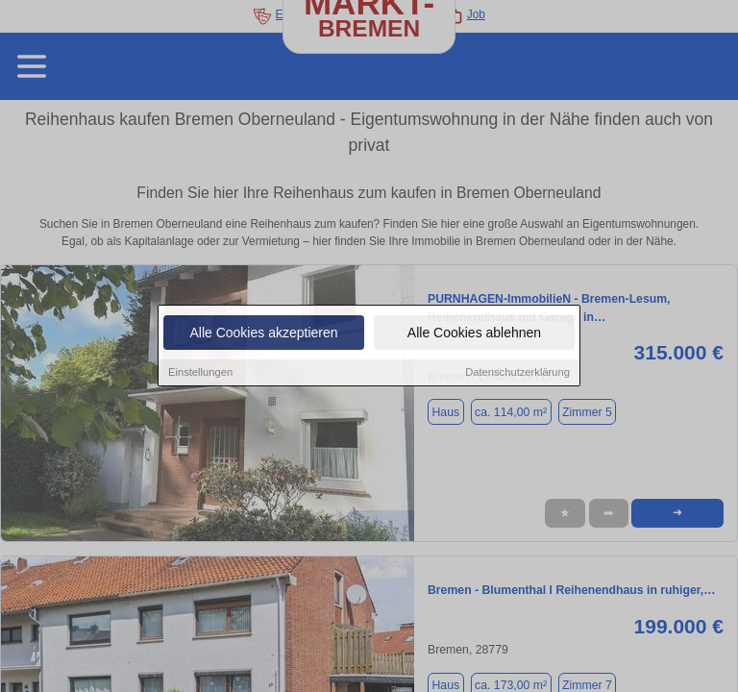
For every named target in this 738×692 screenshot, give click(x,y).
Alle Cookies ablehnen (474, 333)
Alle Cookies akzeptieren (263, 333)
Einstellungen (200, 373)
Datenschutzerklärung (517, 373)
